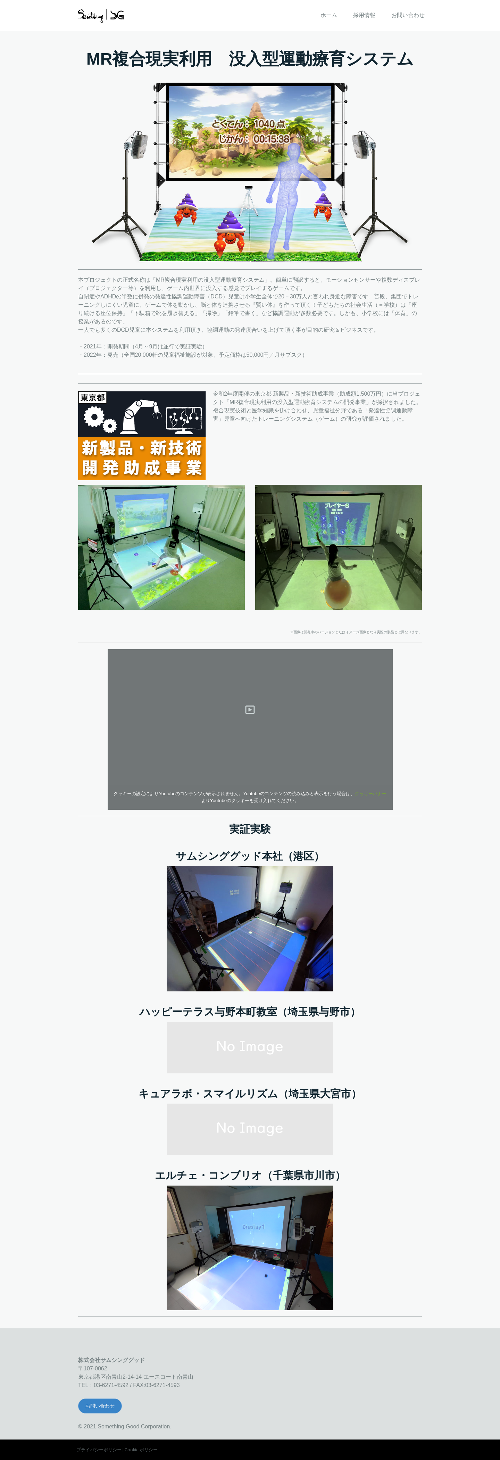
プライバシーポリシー (99, 1449)
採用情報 (364, 15)
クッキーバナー (370, 793)
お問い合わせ (408, 15)
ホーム (328, 15)
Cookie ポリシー (141, 1449)
